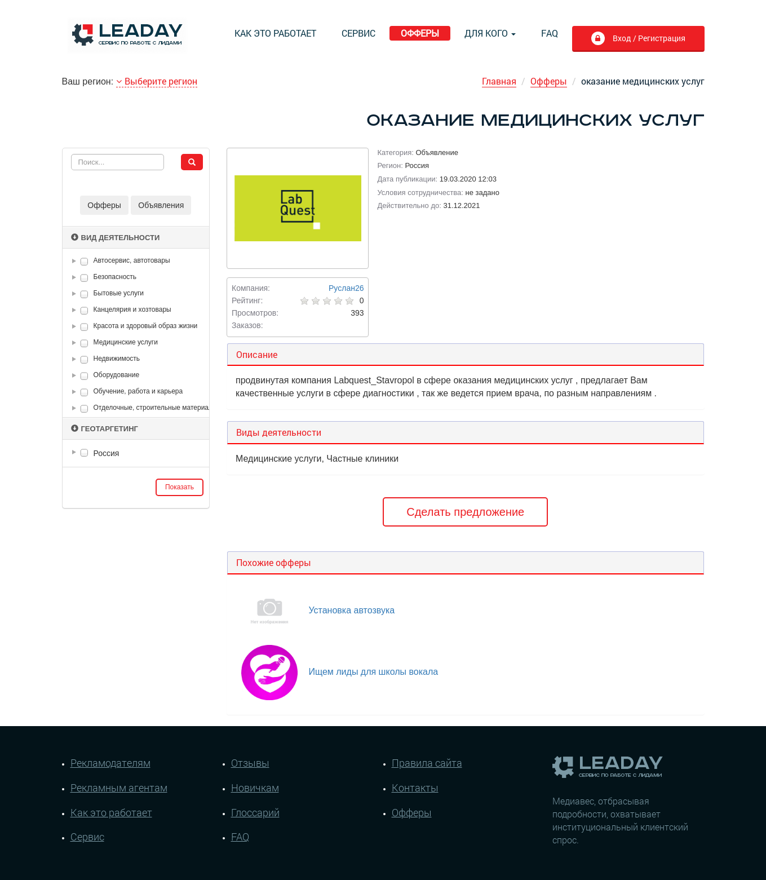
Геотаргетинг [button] (104, 428)
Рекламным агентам (118, 787)
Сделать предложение (465, 512)
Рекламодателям (110, 763)
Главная (499, 81)
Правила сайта (427, 763)
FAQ (549, 33)
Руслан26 (346, 288)
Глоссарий (255, 812)
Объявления (161, 205)
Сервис (358, 33)
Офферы (420, 33)
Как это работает (275, 33)
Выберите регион (156, 81)
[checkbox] (84, 261)
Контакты (415, 787)
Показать (179, 487)
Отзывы (250, 763)
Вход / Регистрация (648, 38)
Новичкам (255, 787)
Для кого (490, 33)
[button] (76, 261)
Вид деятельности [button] (115, 237)
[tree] (136, 453)
